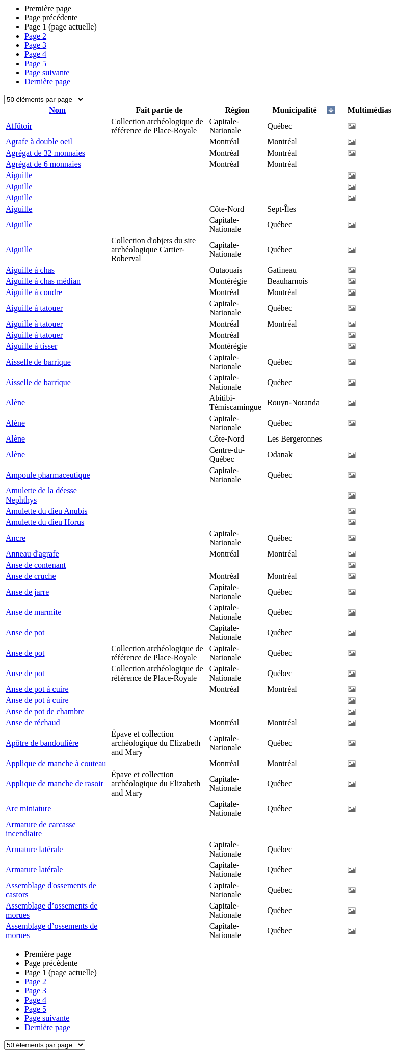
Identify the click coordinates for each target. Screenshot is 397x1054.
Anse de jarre (27, 592)
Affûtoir (19, 126)
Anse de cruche (31, 576)
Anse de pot (25, 632)
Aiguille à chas (30, 270)
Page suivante (46, 72)
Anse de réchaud (33, 722)
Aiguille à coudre (34, 292)
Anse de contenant (36, 565)
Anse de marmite (33, 612)
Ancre (15, 538)
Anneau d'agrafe (32, 553)
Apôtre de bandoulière (42, 743)
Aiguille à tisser (31, 346)
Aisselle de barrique (38, 362)
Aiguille (19, 175)
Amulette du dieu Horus (45, 522)
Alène (15, 402)
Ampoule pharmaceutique (48, 475)
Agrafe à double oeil (39, 141)
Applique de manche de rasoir (54, 783)
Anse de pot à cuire (37, 689)
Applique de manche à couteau (56, 763)
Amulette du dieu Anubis (46, 511)
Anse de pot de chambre (45, 711)
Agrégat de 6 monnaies (43, 164)
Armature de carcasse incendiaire (41, 829)
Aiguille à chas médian (43, 281)
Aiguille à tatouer (34, 308)
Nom (57, 110)
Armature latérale (34, 849)
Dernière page (47, 81)
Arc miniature (28, 808)
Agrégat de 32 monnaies (45, 153)
